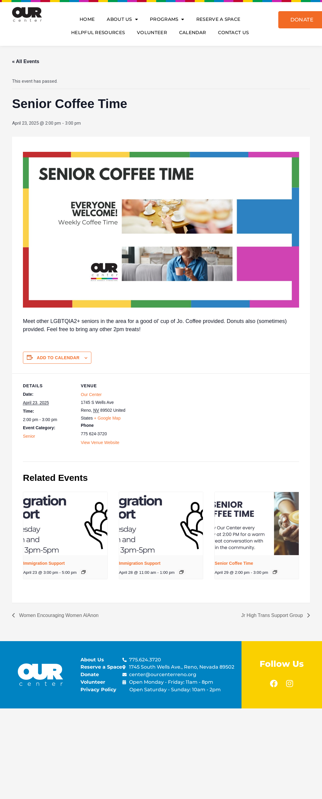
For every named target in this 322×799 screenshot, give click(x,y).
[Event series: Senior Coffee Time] (275, 572)
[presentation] (65, 523)
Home (87, 19)
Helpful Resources (98, 32)
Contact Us (233, 32)
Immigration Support (44, 563)
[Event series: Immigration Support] (83, 572)
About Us (122, 19)
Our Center (91, 394)
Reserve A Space (218, 19)
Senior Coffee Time (234, 563)
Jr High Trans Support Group (272, 615)
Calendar (192, 32)
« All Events (25, 61)
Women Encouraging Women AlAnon (58, 615)
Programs (167, 19)
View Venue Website (100, 442)
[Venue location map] (170, 415)
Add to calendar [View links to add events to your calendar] (58, 357)
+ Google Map (107, 418)
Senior (29, 436)
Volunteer (152, 32)
